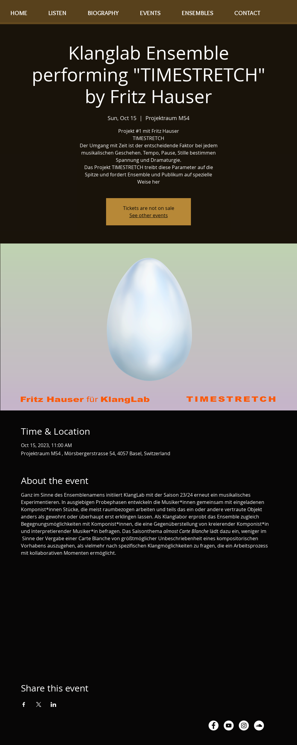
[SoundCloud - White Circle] (259, 725)
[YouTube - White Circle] (229, 725)
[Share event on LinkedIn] (53, 704)
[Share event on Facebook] (24, 704)
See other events (148, 215)
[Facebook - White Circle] (214, 725)
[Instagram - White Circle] (244, 725)
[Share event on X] (39, 704)
